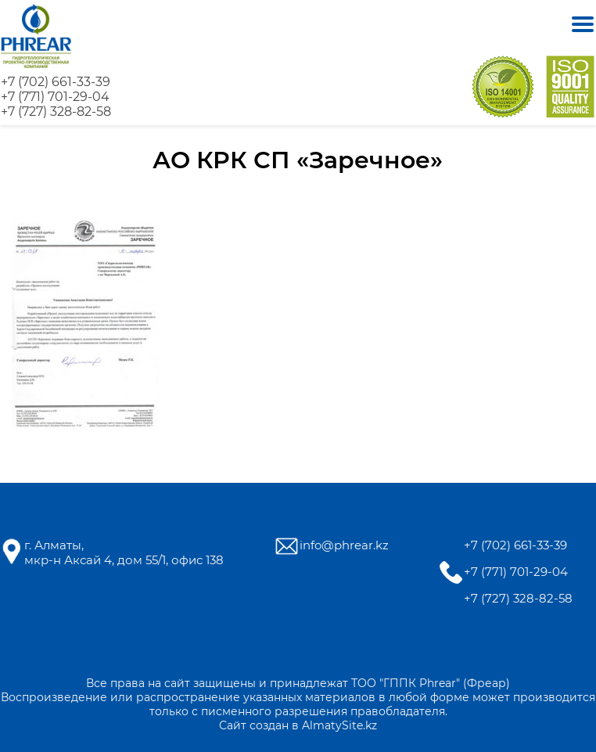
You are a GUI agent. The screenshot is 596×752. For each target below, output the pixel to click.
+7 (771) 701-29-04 (55, 96)
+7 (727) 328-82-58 (56, 111)
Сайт (232, 725)
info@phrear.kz (344, 545)
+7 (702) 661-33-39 (55, 81)
